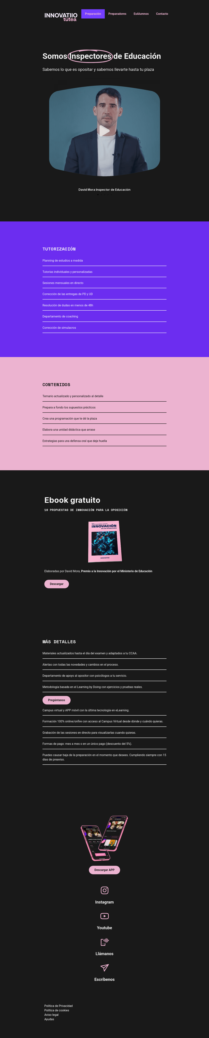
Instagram (104, 902)
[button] (97, 194)
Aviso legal (51, 1015)
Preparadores (117, 14)
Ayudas (49, 1019)
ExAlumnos (141, 14)
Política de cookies (56, 1010)
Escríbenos (104, 979)
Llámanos (104, 953)
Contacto (162, 14)
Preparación (93, 14)
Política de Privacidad (58, 1006)
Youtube (104, 928)
